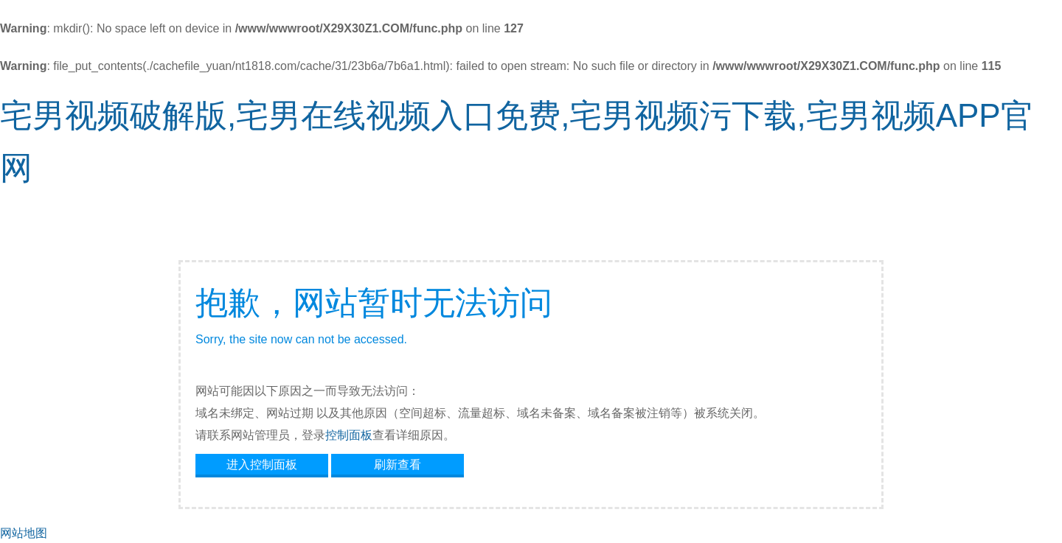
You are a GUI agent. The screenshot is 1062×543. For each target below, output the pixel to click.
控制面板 (348, 435)
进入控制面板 (261, 464)
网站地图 (23, 533)
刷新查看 (397, 464)
